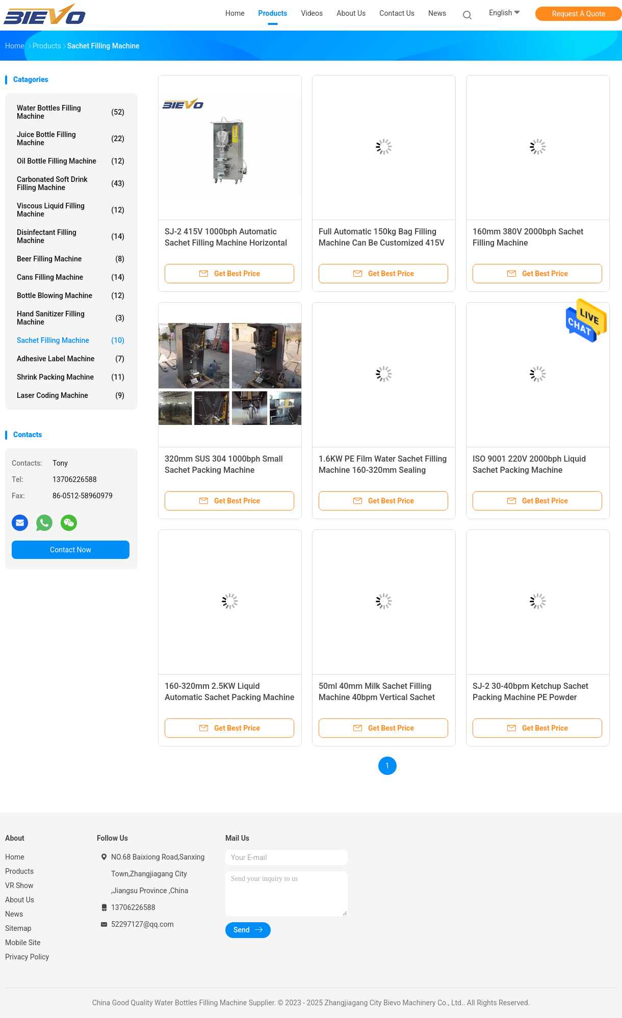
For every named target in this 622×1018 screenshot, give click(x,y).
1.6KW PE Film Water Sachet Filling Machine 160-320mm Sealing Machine (383, 470)
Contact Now (70, 550)
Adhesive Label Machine (70, 359)
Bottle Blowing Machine (70, 295)
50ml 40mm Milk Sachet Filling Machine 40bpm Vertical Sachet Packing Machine (377, 697)
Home (14, 857)
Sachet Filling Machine (70, 340)
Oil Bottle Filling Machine (70, 161)
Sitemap (18, 928)
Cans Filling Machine (70, 277)
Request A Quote (578, 14)
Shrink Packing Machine (70, 377)
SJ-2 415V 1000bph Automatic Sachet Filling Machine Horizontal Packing (226, 243)
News (14, 914)
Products (19, 871)
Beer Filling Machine (70, 259)
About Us (19, 900)
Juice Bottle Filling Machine (70, 138)
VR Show (19, 885)
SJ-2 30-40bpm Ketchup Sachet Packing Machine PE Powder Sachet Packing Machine (530, 697)
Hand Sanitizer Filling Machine (70, 318)
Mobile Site (23, 943)
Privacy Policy (27, 957)
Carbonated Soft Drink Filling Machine (70, 183)
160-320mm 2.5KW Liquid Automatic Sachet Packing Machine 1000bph (229, 697)
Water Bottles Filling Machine (70, 112)
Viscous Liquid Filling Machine (70, 210)
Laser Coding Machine (70, 395)
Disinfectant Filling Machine (70, 236)
